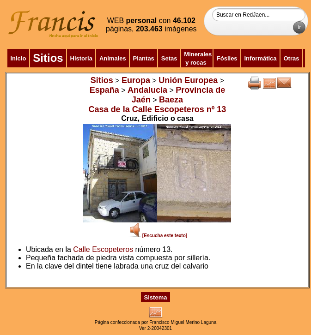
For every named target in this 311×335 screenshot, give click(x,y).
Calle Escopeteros (103, 249)
